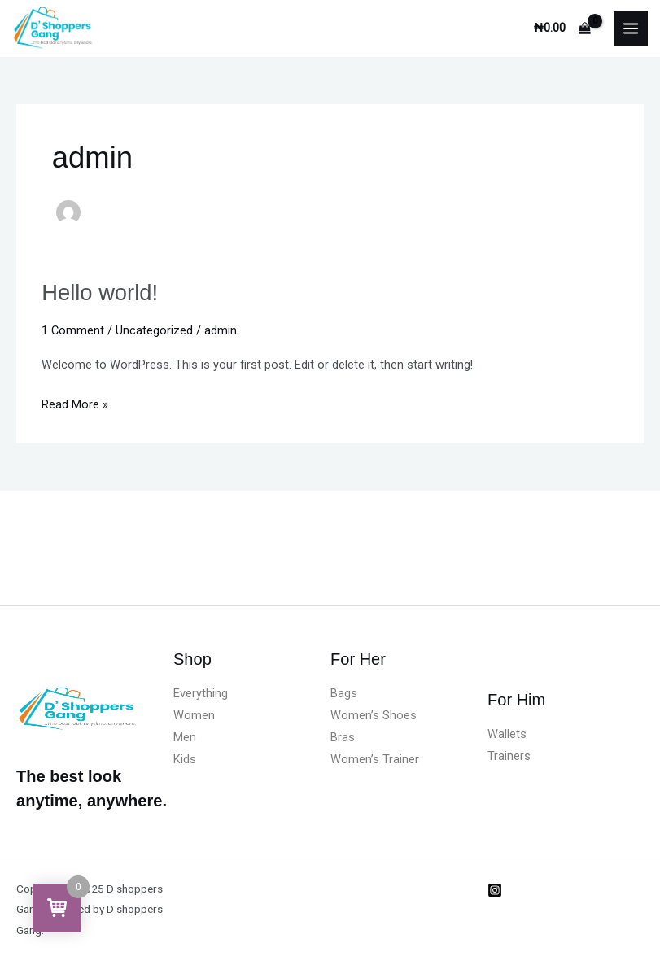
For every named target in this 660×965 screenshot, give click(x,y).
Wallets (507, 734)
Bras (342, 737)
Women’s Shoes (373, 715)
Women (194, 715)
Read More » (75, 403)
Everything (200, 693)
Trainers (509, 756)
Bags (343, 693)
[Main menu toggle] (631, 28)
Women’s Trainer (374, 759)
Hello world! (100, 292)
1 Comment (73, 330)
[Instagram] (494, 890)
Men (184, 737)
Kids (184, 759)
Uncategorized (154, 330)
